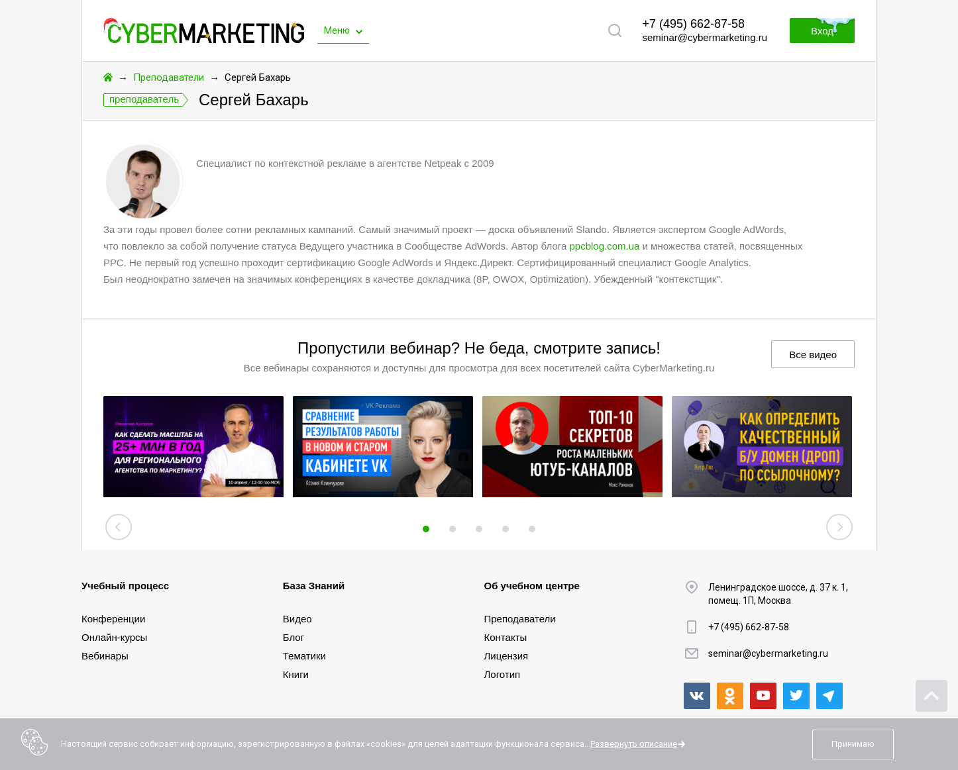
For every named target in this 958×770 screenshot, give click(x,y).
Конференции (113, 618)
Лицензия (506, 655)
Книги (296, 674)
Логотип (502, 674)
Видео (297, 618)
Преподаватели (168, 77)
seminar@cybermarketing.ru (704, 37)
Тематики (304, 655)
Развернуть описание (633, 744)
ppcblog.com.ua (604, 246)
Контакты (505, 637)
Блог (293, 637)
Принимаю (853, 744)
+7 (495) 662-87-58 (693, 23)
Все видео (813, 354)
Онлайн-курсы (114, 637)
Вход (822, 30)
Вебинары (105, 655)
